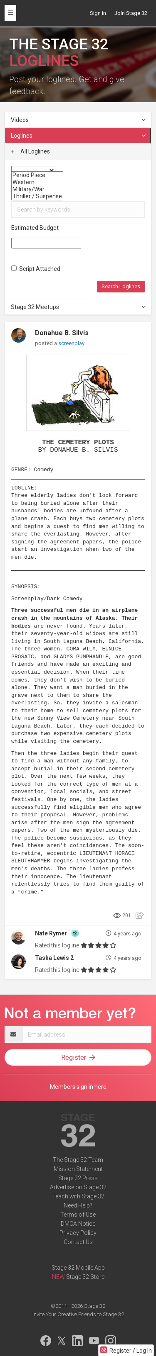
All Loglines (30, 151)
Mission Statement (78, 1169)
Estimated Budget (35, 227)
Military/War (37, 189)
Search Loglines (121, 286)
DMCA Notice (78, 1223)
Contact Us (78, 1242)
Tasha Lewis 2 (54, 957)
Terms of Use (78, 1214)
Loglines (78, 136)
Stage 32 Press (78, 1178)
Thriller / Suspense (37, 196)
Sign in (98, 13)
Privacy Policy (78, 1232)
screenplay (71, 343)
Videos (78, 120)
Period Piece (37, 175)
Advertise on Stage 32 (78, 1187)
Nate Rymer (51, 933)
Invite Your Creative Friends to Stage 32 (78, 1314)
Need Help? (78, 1205)
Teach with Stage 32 (78, 1196)
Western (37, 182)
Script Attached (35, 268)
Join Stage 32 (130, 13)
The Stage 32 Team (78, 1159)
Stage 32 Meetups (78, 307)
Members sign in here (78, 1086)
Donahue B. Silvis (62, 333)
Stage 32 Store (85, 1276)
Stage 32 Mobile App (78, 1267)
